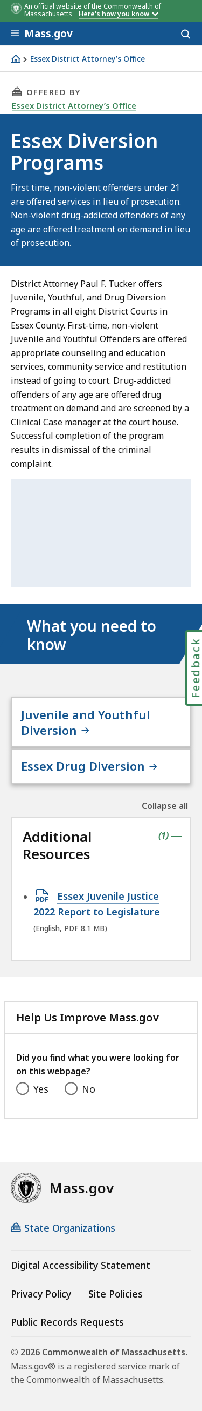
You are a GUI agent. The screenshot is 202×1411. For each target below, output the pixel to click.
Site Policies (115, 1293)
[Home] (15, 58)
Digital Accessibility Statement (80, 1265)
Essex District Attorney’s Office (87, 59)
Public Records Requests (67, 1321)
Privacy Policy (41, 1293)
